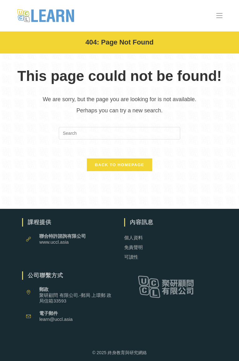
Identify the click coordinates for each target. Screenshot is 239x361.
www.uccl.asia (53, 242)
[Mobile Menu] (219, 15)
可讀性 (131, 257)
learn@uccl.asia (56, 319)
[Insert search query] (119, 133)
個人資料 (133, 237)
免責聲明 (133, 247)
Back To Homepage (119, 164)
